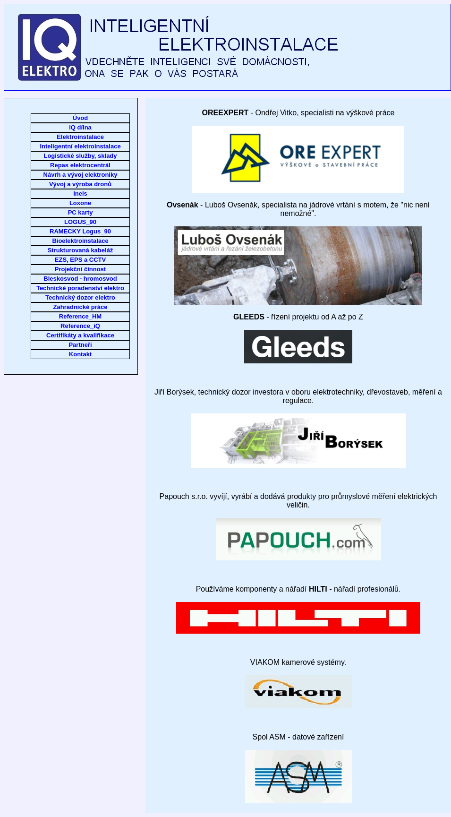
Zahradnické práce (80, 306)
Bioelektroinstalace (80, 240)
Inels (80, 193)
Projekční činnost (80, 269)
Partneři (80, 344)
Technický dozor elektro (80, 297)
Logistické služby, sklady (80, 155)
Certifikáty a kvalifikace (80, 335)
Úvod (80, 117)
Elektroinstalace (80, 136)
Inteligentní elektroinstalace (80, 146)
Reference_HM (80, 316)
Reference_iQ (80, 325)
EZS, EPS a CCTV (80, 259)
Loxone (80, 202)
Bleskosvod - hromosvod (80, 278)
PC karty (80, 212)
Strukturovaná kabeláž (80, 250)
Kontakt (80, 354)
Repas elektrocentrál (80, 165)
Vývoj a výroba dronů (80, 184)
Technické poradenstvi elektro (80, 288)
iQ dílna (80, 127)
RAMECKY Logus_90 (80, 231)
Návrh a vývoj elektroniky (80, 174)
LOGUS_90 (80, 221)
